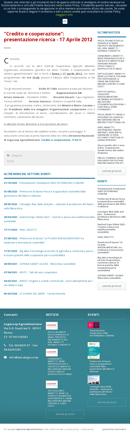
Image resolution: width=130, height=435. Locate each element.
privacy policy (72, 429)
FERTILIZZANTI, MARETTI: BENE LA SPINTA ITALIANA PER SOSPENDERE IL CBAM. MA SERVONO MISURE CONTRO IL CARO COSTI (112, 80)
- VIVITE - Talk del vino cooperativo (30, 272)
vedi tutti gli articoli (111, 171)
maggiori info (64, 15)
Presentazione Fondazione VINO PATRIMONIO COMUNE (111, 191)
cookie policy (87, 429)
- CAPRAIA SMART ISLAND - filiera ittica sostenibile (39, 263)
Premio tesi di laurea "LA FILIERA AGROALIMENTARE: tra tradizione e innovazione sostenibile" (110, 247)
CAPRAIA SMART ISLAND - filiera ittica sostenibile (111, 276)
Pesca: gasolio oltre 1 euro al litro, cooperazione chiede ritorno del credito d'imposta (111, 149)
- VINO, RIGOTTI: (20, 229)
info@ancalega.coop (23, 357)
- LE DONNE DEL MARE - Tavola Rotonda (34, 293)
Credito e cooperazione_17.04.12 (61, 140)
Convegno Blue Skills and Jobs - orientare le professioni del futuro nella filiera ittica (112, 215)
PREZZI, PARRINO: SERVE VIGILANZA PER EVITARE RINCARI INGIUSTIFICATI (111, 160)
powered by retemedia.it (114, 429)
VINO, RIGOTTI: (106, 237)
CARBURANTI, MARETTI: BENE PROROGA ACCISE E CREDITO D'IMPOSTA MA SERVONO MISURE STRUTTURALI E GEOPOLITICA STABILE (111, 62)
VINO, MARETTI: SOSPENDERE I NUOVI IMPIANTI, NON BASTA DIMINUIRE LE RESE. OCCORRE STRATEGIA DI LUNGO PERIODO (111, 134)
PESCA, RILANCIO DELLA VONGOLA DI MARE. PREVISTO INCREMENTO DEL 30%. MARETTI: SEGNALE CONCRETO (111, 45)
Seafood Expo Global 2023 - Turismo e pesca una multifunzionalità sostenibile (112, 228)
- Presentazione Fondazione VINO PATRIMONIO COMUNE (44, 182)
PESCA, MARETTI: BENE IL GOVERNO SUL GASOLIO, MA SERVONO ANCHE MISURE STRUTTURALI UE (111, 118)
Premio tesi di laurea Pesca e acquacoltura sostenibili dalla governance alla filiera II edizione (112, 202)
